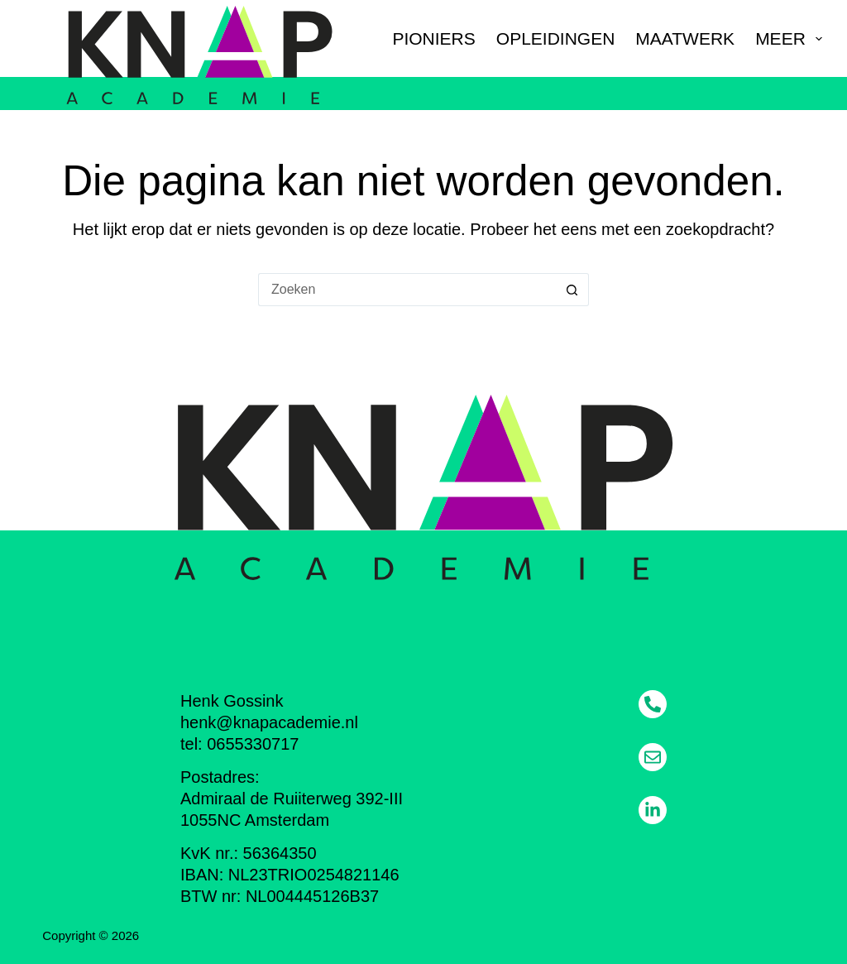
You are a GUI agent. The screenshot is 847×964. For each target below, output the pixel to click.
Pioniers (433, 38)
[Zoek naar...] (407, 289)
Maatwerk (685, 38)
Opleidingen (555, 38)
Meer (788, 39)
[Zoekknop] (572, 289)
